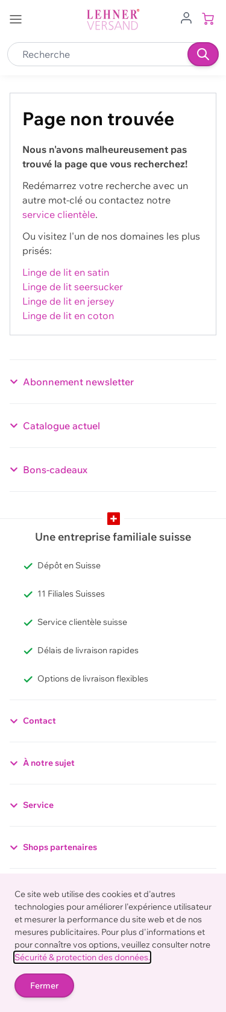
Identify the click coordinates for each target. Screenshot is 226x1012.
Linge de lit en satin (65, 272)
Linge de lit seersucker (72, 287)
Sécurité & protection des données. (82, 957)
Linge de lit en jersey (68, 301)
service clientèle (58, 214)
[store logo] (113, 19)
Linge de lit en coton (68, 315)
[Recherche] (203, 54)
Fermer (44, 985)
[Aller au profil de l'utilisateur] (186, 17)
